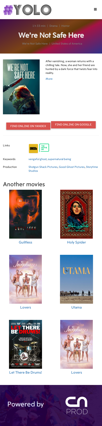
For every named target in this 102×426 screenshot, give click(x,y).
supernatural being (59, 159)
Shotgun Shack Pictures (43, 167)
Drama (53, 26)
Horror (65, 26)
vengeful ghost (38, 159)
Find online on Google (73, 124)
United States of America (67, 43)
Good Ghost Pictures (72, 167)
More (49, 79)
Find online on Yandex (28, 126)
